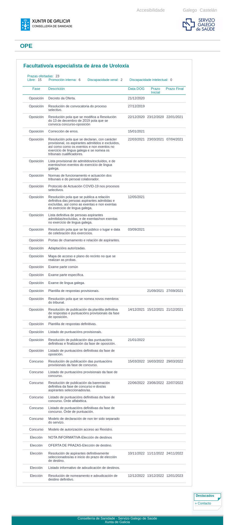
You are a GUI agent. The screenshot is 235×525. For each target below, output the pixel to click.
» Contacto (203, 503)
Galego (190, 10)
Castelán (208, 10)
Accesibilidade (150, 10)
